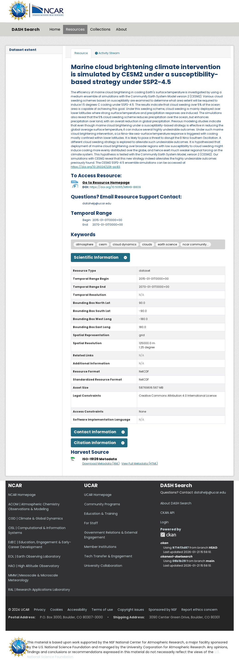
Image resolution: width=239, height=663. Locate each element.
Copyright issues (131, 609)
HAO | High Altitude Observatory (33, 566)
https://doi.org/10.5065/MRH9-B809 (115, 187)
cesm (103, 244)
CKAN (168, 534)
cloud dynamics (124, 244)
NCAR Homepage (22, 494)
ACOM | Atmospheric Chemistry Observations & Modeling (34, 506)
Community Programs (102, 504)
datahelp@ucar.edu (210, 492)
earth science (167, 244)
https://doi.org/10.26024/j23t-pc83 (95, 167)
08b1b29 (179, 561)
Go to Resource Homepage (106, 182)
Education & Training (101, 513)
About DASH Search (175, 503)
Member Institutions (100, 546)
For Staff (91, 523)
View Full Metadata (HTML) (139, 463)
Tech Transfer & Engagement (108, 556)
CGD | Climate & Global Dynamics (35, 518)
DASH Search (26, 29)
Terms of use (102, 609)
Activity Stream (107, 53)
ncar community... (196, 244)
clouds (147, 244)
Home (54, 29)
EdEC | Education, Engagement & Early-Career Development (39, 544)
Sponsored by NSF (163, 609)
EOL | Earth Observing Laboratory (34, 556)
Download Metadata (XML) (101, 463)
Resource (81, 53)
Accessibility (77, 609)
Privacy (40, 609)
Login (164, 522)
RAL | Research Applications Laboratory (39, 589)
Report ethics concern (199, 609)
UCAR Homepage (98, 494)
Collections (100, 29)
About (121, 29)
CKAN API (167, 512)
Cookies (56, 609)
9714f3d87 (180, 547)
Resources (75, 29)
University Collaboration (103, 565)
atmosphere (84, 244)
